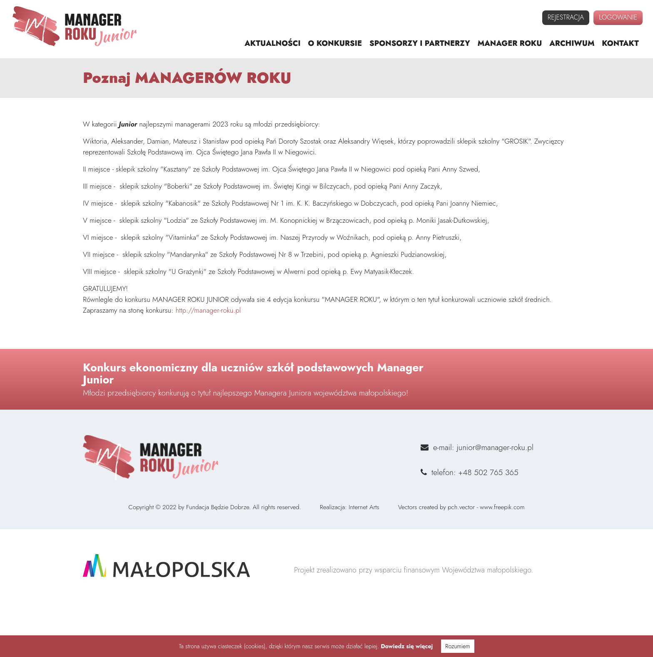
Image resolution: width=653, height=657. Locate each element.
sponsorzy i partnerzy (419, 43)
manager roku (510, 43)
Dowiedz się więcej (407, 646)
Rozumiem (457, 646)
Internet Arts (364, 543)
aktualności (272, 43)
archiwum (571, 43)
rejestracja (566, 17)
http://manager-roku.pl (208, 318)
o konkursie (335, 43)
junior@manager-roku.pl (494, 520)
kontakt (620, 43)
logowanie (618, 17)
